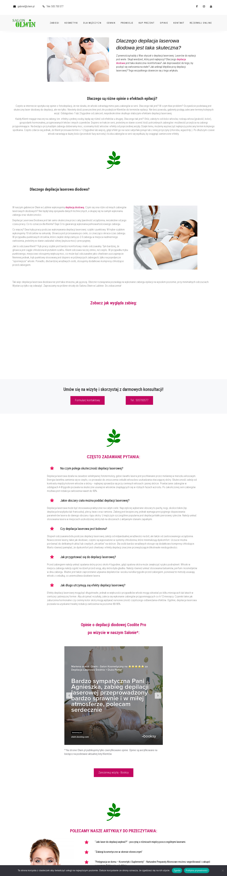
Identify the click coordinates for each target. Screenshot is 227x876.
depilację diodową (74, 207)
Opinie (164, 21)
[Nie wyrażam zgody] (222, 870)
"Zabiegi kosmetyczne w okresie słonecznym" (118, 851)
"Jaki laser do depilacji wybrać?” (111, 841)
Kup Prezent (147, 21)
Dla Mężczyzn (92, 21)
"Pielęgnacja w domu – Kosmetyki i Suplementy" (119, 861)
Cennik (111, 21)
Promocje (127, 21)
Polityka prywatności (196, 870)
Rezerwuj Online (201, 21)
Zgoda (177, 870)
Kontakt (178, 21)
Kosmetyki (71, 21)
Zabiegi (54, 21)
